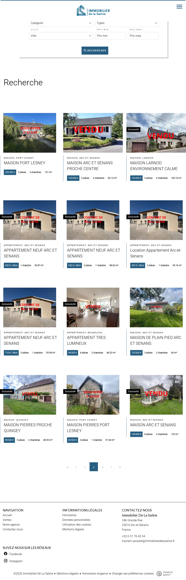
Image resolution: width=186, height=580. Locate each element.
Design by (164, 573)
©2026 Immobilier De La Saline (33, 573)
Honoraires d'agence (95, 573)
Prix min (103, 30)
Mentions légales (67, 573)
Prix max (136, 30)
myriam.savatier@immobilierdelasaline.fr (148, 541)
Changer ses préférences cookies (133, 573)
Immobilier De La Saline (139, 515)
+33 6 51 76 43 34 (133, 536)
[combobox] (61, 23)
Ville (34, 30)
